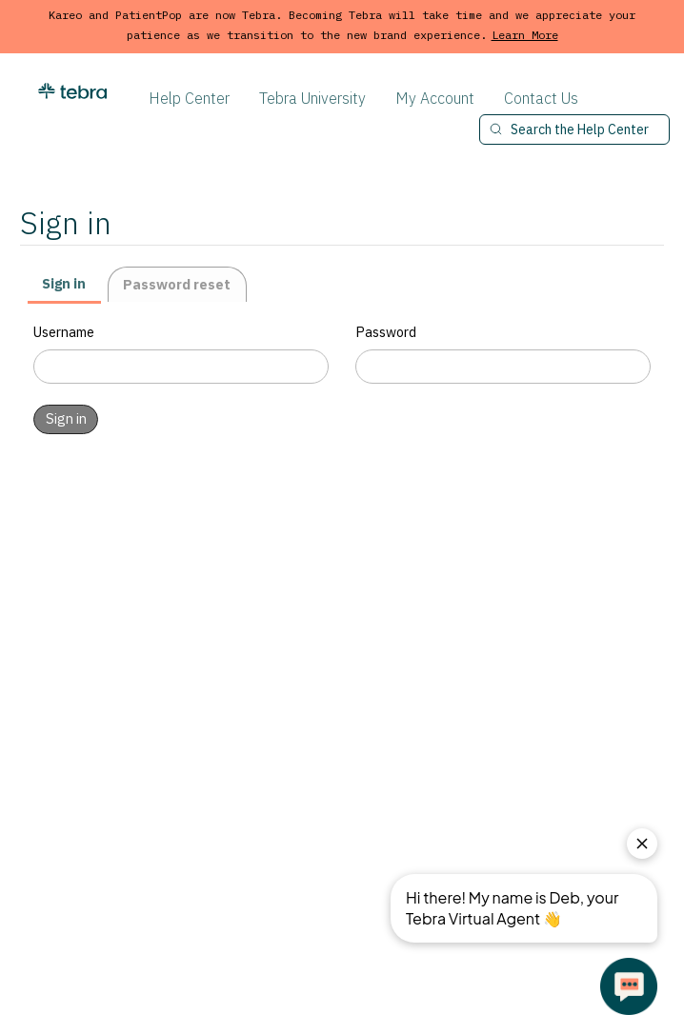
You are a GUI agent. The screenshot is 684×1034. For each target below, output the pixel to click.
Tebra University (312, 98)
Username (63, 332)
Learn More (525, 35)
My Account (434, 98)
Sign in (64, 283)
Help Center (189, 98)
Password (385, 332)
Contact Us (541, 98)
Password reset (177, 284)
